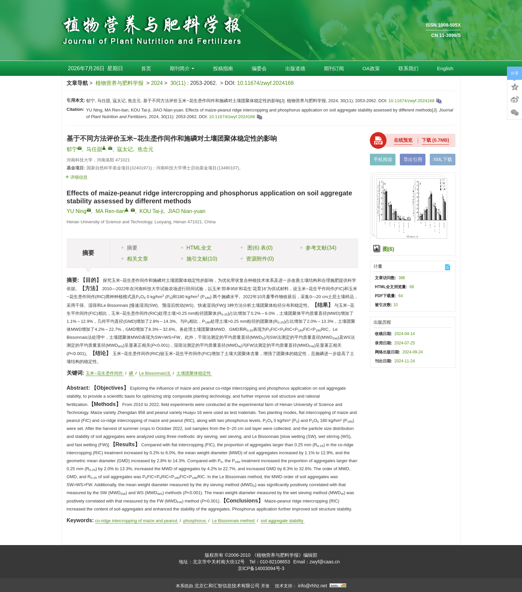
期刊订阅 (334, 68)
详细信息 (76, 177)
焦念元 (145, 149)
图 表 (257, 248)
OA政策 (371, 68)
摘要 (129, 248)
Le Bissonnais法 (155, 373)
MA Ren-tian (110, 211)
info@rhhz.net (312, 585)
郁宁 (72, 149)
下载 (435, 140)
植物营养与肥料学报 (119, 83)
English (445, 68)
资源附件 (257, 259)
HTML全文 (196, 248)
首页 (146, 68)
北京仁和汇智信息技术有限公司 (227, 585)
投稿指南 (223, 68)
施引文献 (199, 259)
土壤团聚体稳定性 (194, 373)
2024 (157, 83)
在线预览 (403, 140)
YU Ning (77, 211)
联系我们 (408, 68)
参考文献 (318, 248)
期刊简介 (182, 68)
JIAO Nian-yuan (186, 211)
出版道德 (295, 68)
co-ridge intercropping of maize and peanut (136, 520)
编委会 (259, 68)
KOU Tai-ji (151, 211)
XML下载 (442, 159)
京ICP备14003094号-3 (261, 568)
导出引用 (412, 159)
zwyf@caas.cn (325, 561)
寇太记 (125, 149)
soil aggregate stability (283, 520)
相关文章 (135, 259)
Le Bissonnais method (234, 520)
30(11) (178, 83)
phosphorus (195, 520)
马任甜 (94, 149)
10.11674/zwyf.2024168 (265, 83)
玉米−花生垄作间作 (105, 373)
